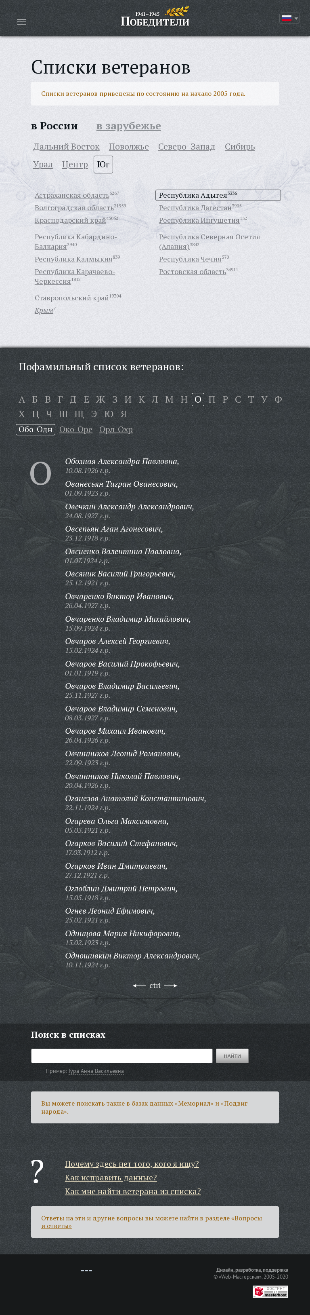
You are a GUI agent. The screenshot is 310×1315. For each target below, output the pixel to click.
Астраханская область (72, 195)
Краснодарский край (70, 220)
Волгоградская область (74, 207)
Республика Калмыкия (74, 259)
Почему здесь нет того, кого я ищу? (132, 1163)
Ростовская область (192, 271)
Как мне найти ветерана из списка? (133, 1191)
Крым (44, 310)
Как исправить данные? (111, 1177)
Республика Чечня (190, 259)
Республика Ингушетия (199, 220)
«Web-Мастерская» (240, 1276)
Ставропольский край (72, 297)
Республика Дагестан (195, 207)
